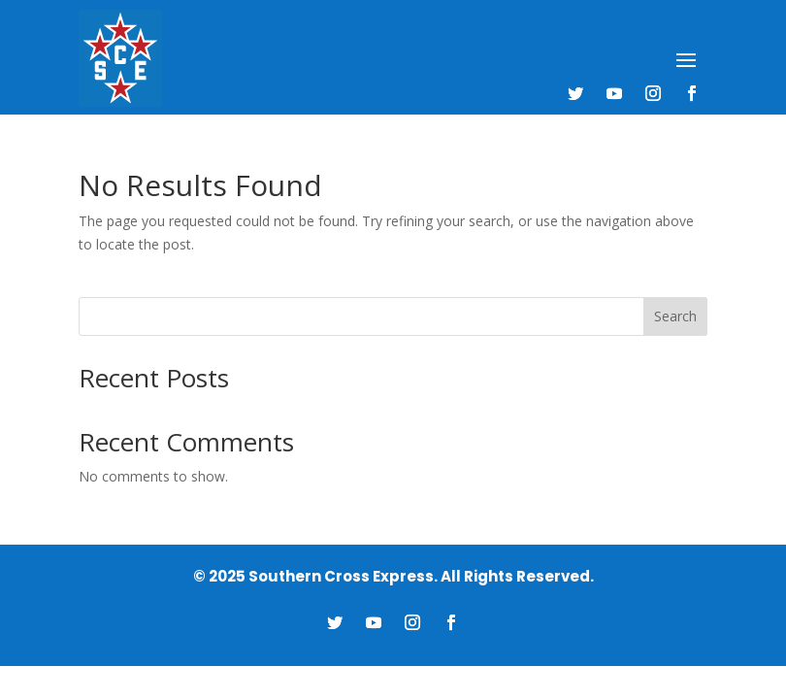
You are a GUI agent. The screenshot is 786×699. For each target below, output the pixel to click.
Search (675, 316)
